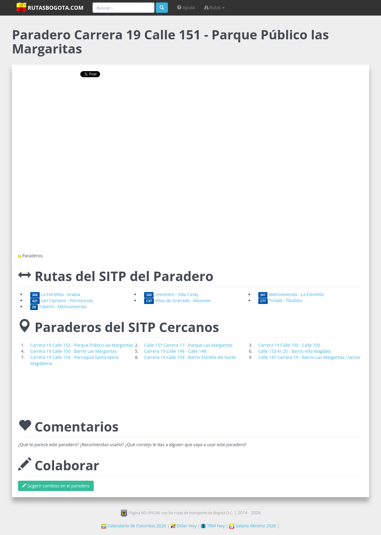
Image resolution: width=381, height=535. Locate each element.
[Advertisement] (190, 101)
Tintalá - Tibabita (280, 300)
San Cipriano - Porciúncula (61, 300)
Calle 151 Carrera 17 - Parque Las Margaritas (188, 345)
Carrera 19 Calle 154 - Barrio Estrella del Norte (190, 357)
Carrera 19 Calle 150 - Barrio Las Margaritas (73, 351)
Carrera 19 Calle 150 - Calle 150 (289, 345)
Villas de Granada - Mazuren (177, 300)
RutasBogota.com (49, 7)
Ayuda (186, 7)
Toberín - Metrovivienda (58, 306)
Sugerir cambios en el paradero (56, 486)
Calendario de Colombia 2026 (133, 526)
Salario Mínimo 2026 (252, 526)
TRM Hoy (213, 526)
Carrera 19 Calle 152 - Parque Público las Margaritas (81, 345)
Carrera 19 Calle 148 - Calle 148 (175, 351)
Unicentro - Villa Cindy (171, 294)
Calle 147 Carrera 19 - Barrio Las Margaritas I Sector (309, 357)
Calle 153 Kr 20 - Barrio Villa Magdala (294, 351)
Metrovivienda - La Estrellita (291, 294)
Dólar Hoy (184, 526)
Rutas (214, 7)
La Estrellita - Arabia (55, 294)
